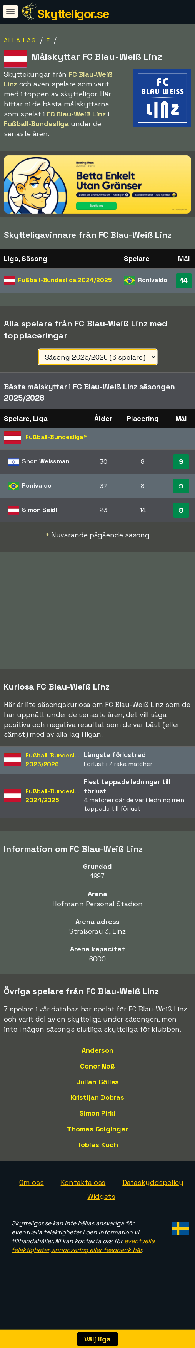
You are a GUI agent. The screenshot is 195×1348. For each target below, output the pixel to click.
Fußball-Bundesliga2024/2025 (54, 811)
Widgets (101, 1211)
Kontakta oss (83, 1197)
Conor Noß (97, 1081)
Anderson (97, 1065)
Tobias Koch (97, 1159)
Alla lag (20, 40)
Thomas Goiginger (97, 1144)
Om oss (31, 1197)
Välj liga (97, 1339)
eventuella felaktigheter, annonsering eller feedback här (83, 1260)
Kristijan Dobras (97, 1112)
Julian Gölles (97, 1096)
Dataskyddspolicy (152, 1197)
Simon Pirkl (97, 1128)
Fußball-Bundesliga (65, 280)
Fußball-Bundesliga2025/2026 (54, 775)
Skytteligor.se (73, 14)
